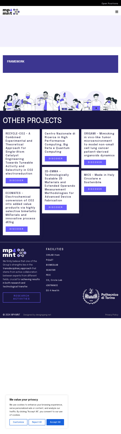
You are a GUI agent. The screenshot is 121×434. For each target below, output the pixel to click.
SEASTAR (50, 270)
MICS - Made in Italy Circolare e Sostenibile (99, 179)
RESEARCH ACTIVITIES (21, 297)
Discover (16, 181)
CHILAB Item (53, 255)
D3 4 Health (52, 291)
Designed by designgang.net (37, 315)
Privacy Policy (111, 315)
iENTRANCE (52, 285)
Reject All (37, 422)
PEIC (48, 275)
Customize (18, 422)
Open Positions (110, 4)
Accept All (55, 422)
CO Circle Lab (54, 280)
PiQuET (49, 260)
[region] (37, 411)
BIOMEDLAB (52, 265)
